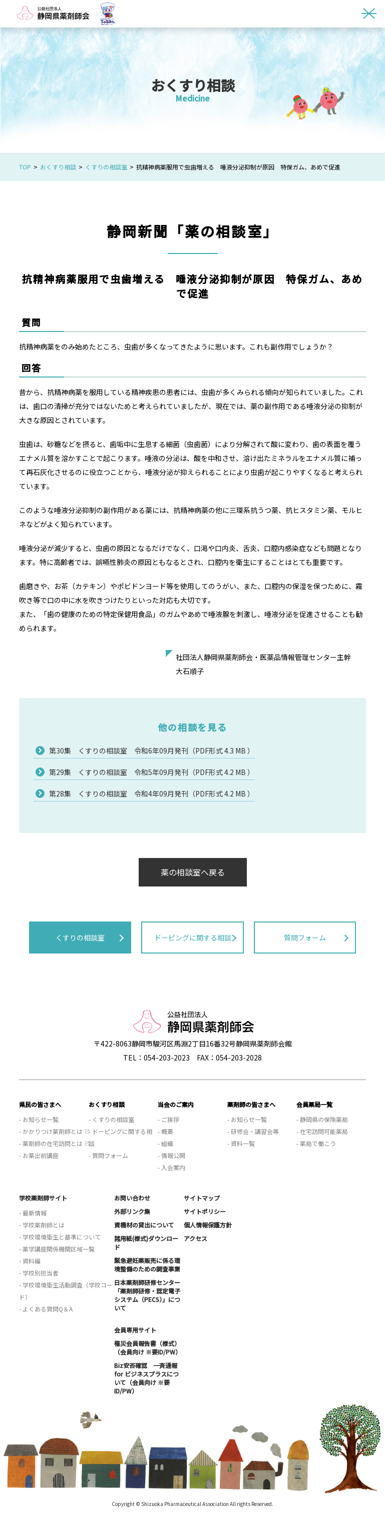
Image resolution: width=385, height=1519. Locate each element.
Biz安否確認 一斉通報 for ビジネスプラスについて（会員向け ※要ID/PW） (146, 1378)
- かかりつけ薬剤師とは (51, 1131)
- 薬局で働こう (316, 1143)
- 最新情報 (33, 1212)
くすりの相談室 (106, 166)
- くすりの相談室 (111, 1119)
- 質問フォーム (108, 1155)
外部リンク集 (132, 1211)
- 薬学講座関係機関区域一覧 (57, 1248)
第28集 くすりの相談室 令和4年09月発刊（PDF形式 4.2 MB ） (151, 793)
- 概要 (165, 1131)
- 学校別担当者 (39, 1272)
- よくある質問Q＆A (46, 1308)
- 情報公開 (171, 1155)
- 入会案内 (171, 1167)
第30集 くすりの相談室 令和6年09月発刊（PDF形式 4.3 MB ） (151, 751)
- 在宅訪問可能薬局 (322, 1131)
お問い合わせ (132, 1198)
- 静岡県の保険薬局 (322, 1119)
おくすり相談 (58, 166)
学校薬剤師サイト (43, 1198)
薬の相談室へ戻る (193, 872)
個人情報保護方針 (208, 1224)
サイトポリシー (205, 1211)
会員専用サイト (135, 1330)
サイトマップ (202, 1198)
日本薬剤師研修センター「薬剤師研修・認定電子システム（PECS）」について (147, 1295)
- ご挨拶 (168, 1119)
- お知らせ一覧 (39, 1119)
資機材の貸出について (144, 1224)
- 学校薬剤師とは (42, 1224)
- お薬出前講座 (39, 1155)
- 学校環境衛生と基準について (60, 1236)
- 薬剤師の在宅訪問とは (51, 1143)
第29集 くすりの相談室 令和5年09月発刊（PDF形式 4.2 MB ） (151, 772)
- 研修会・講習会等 (253, 1131)
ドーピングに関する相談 (192, 937)
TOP (25, 166)
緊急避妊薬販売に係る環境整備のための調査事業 (147, 1264)
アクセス (195, 1238)
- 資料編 (30, 1260)
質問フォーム (305, 937)
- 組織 (165, 1143)
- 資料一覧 (241, 1143)
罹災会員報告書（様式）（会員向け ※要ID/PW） (147, 1347)
